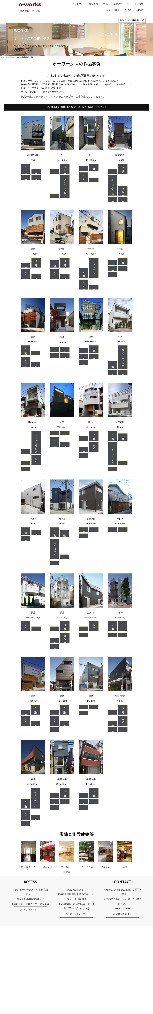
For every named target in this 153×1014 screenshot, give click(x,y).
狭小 (54, 171)
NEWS (140, 10)
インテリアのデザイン (23, 971)
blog (81, 971)
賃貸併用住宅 (25, 177)
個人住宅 (54, 195)
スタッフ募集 (112, 10)
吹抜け (94, 167)
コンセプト (77, 4)
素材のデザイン (20, 967)
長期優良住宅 (53, 958)
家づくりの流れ (85, 958)
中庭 (25, 265)
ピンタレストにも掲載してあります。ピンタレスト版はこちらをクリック (76, 107)
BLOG (128, 10)
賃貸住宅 (36, 629)
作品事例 (93, 4)
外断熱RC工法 (54, 954)
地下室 (112, 268)
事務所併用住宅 (25, 469)
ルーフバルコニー (112, 185)
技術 (105, 4)
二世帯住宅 (36, 171)
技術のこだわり (51, 946)
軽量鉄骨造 (94, 356)
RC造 (25, 362)
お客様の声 (83, 950)
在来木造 (123, 268)
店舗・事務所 (25, 823)
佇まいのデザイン (21, 958)
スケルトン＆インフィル (58, 962)
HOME (3, 57)
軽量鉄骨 (83, 707)
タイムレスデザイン (22, 954)
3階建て (123, 168)
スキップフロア (65, 186)
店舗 (122, 635)
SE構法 (25, 168)
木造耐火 (36, 177)
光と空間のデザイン (22, 962)
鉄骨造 (54, 801)
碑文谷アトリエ (121, 4)
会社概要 (138, 4)
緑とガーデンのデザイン (24, 975)
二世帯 (35, 353)
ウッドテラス (94, 268)
